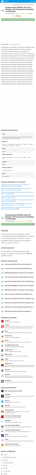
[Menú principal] (34, 1)
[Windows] (5, 4)
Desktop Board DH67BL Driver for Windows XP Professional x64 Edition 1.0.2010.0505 (19, 9)
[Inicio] (1, 4)
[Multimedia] (10, 4)
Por (9, 13)
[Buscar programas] (32, 1)
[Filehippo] (4, 1)
